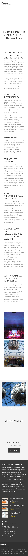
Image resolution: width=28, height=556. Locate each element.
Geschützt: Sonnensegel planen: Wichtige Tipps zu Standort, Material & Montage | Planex (17, 500)
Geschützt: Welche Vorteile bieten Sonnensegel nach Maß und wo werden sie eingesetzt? (16, 507)
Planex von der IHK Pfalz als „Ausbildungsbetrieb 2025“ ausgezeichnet (15, 514)
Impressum (10, 553)
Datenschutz (22, 553)
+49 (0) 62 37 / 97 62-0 (9, 531)
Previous (4, 394)
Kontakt (16, 553)
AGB (16, 551)
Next (23, 394)
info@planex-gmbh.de (9, 536)
